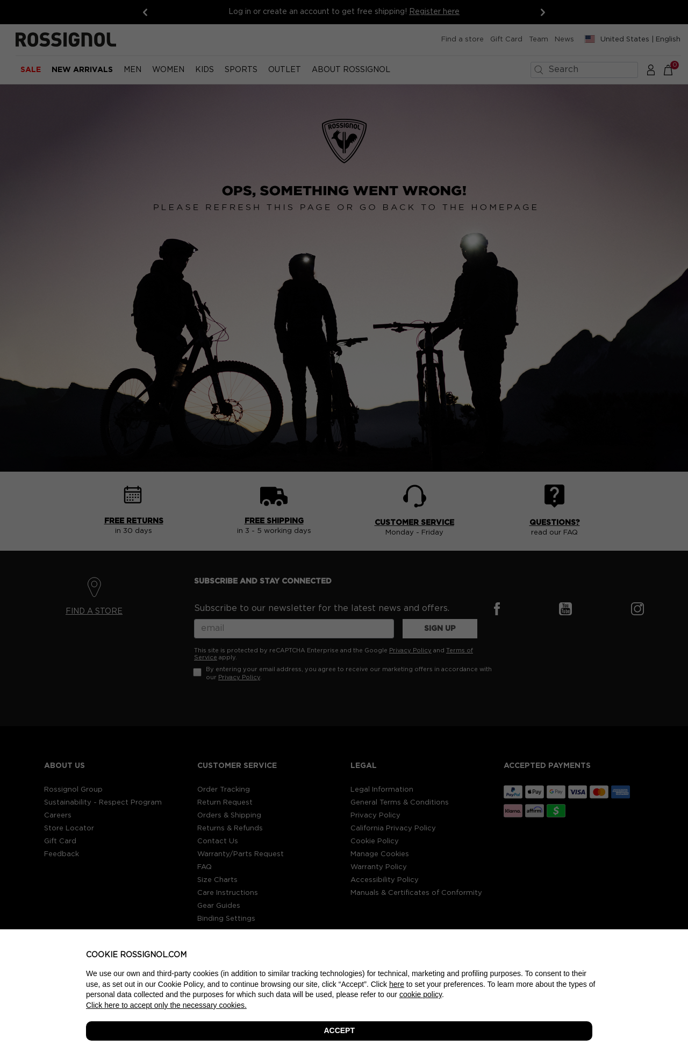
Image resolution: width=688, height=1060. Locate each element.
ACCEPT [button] (339, 1030)
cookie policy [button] (420, 994)
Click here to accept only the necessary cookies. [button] (166, 1005)
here (396, 984)
